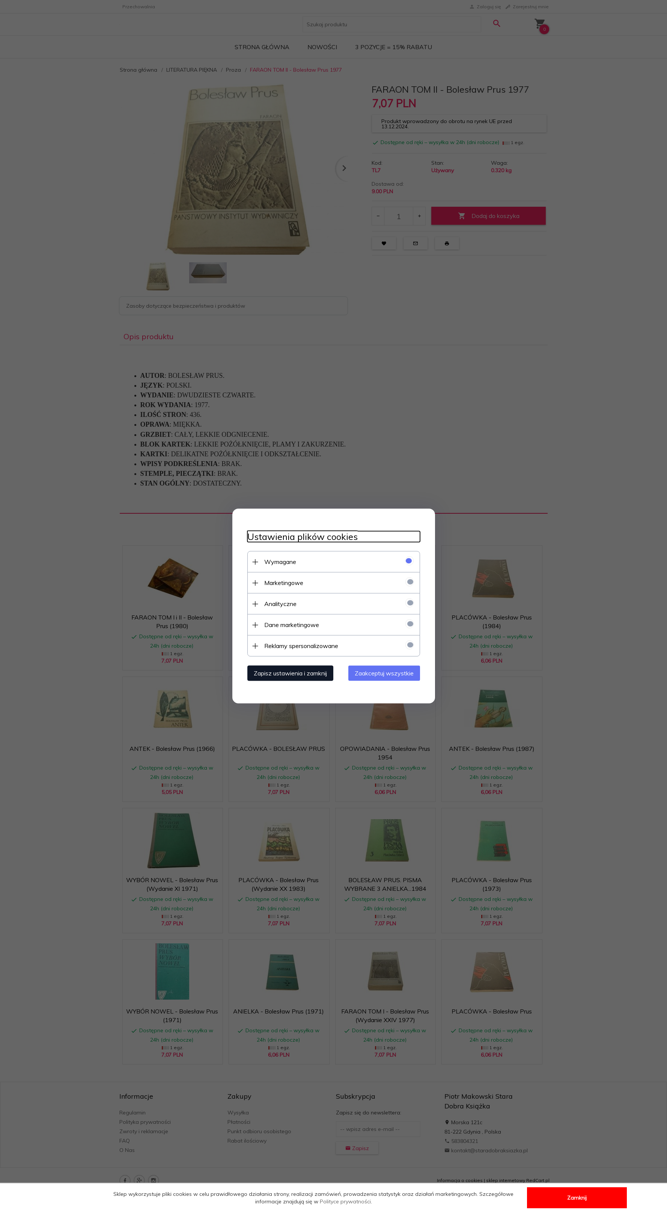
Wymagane (280, 561)
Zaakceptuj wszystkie (384, 673)
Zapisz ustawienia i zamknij (290, 673)
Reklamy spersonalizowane (301, 646)
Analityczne (280, 604)
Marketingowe (283, 582)
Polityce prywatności (345, 1201)
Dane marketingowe (291, 625)
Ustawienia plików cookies (302, 536)
